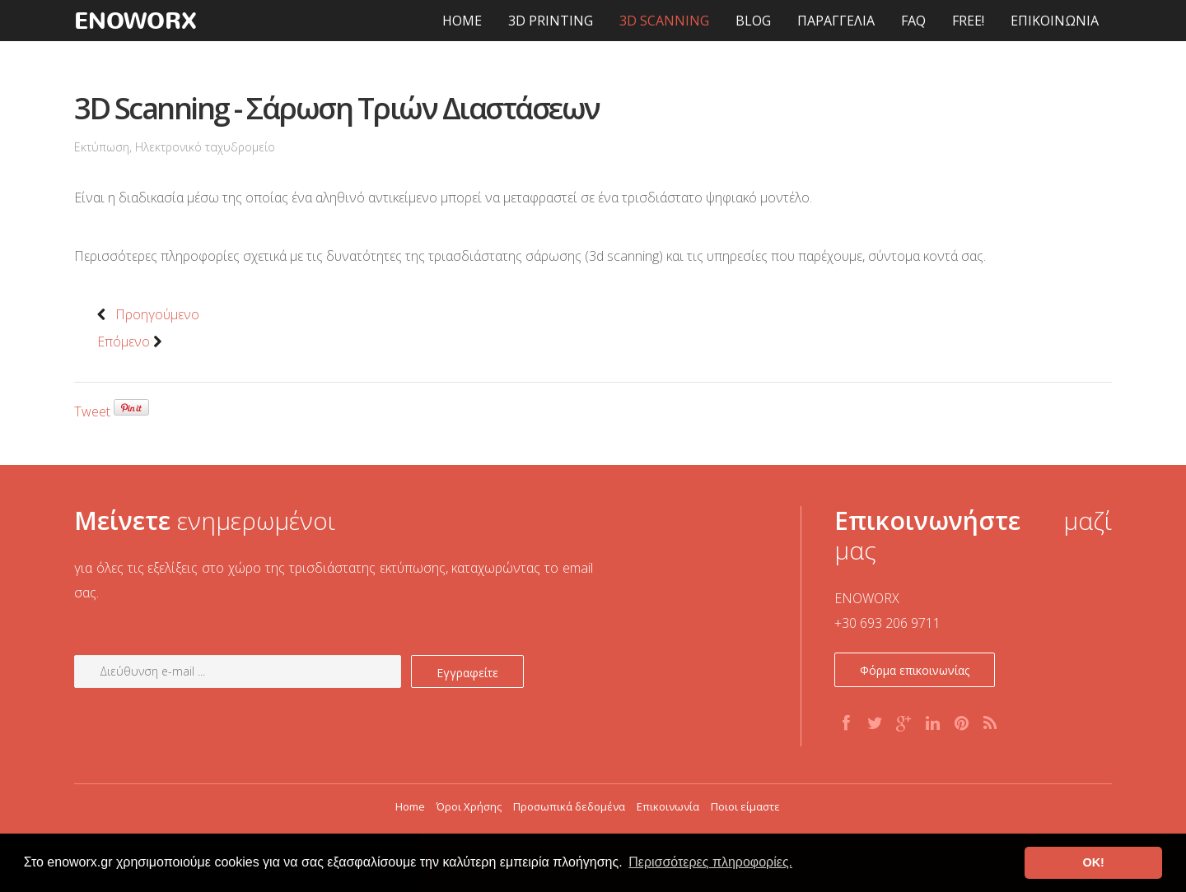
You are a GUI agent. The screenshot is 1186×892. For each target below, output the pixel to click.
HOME (462, 21)
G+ (905, 725)
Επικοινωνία (668, 806)
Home (410, 806)
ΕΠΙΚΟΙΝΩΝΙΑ (1055, 21)
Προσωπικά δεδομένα (569, 806)
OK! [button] (1093, 862)
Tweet (92, 411)
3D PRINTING (550, 21)
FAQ (913, 21)
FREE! (968, 21)
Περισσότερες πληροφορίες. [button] (710, 862)
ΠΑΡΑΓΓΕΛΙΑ (836, 21)
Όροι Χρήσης (469, 806)
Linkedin (934, 725)
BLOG (753, 21)
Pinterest (963, 725)
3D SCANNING (664, 21)
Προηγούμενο (148, 314)
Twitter (876, 725)
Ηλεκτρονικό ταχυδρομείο (205, 147)
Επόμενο (132, 341)
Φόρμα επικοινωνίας (914, 670)
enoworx (136, 20)
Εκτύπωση (101, 147)
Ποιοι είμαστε (745, 806)
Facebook (847, 725)
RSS (991, 725)
